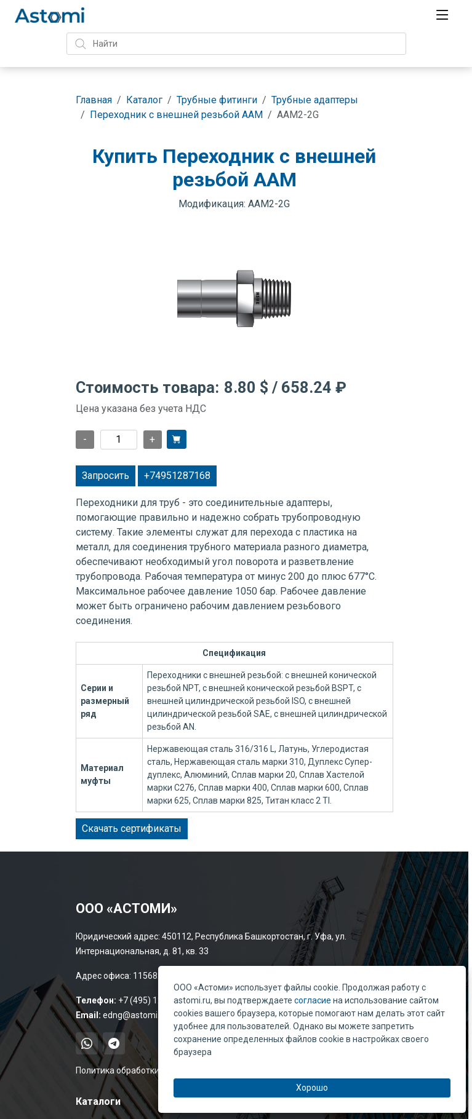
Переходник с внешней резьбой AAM (176, 115)
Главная (94, 100)
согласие (312, 1000)
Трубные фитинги (217, 100)
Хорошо (312, 1088)
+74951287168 (177, 475)
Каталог (144, 100)
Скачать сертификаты (132, 828)
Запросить (105, 475)
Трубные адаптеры (314, 100)
